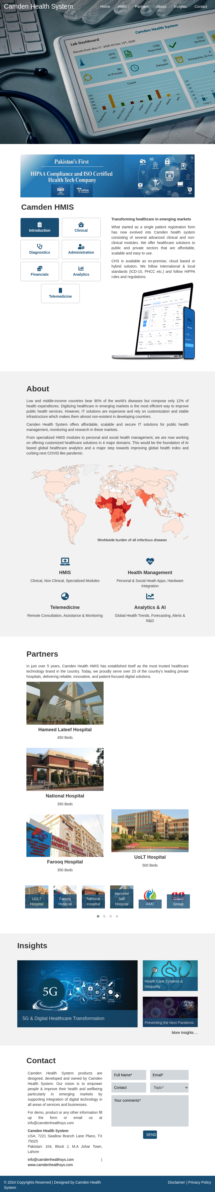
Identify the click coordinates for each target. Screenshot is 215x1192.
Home (105, 6)
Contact (201, 6)
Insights (180, 6)
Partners (142, 6)
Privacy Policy (199, 1182)
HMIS (122, 6)
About (161, 6)
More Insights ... (185, 1032)
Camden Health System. (39, 6)
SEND (151, 1135)
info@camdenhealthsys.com (51, 1159)
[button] (98, 916)
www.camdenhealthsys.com (50, 1165)
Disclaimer (176, 1182)
